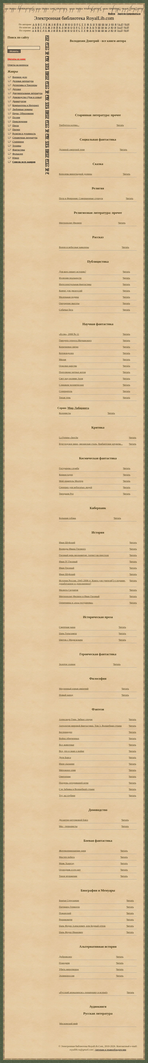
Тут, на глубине (67, 795)
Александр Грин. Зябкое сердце (75, 719)
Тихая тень (65, 397)
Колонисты (65, 413)
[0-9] (126, 24)
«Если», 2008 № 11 (69, 334)
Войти (111, 13)
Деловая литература (23, 81)
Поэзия (16, 117)
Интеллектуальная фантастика (75, 284)
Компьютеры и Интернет (25, 105)
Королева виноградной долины (75, 173)
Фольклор (17, 153)
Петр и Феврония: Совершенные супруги (81, 198)
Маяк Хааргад (66, 863)
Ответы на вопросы (18, 64)
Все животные (66, 744)
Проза (15, 125)
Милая (62, 359)
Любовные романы (22, 109)
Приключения (19, 121)
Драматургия (19, 101)
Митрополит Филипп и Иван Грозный (79, 596)
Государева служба (69, 468)
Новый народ (66, 694)
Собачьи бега (66, 309)
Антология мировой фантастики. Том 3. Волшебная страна (90, 725)
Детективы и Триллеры (24, 85)
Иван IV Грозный (68, 561)
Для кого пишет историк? (72, 271)
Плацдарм (64, 962)
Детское (16, 89)
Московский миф (68, 1023)
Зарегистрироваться (128, 13)
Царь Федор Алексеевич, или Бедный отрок (82, 925)
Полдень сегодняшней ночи (73, 782)
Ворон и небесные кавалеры (74, 247)
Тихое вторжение (68, 876)
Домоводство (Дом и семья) (27, 97)
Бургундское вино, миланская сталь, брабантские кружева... (91, 443)
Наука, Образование (23, 113)
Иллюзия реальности (70, 277)
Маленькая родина (69, 297)
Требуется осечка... (69, 125)
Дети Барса (65, 757)
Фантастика (18, 149)
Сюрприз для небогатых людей (75, 487)
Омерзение (65, 776)
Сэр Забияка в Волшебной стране (77, 789)
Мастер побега (67, 857)
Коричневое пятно (68, 346)
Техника (16, 145)
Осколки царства (68, 365)
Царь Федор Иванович (71, 932)
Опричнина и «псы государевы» (76, 602)
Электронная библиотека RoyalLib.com (74, 18)
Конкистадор (66, 474)
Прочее (16, 129)
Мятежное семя (67, 770)
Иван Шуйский (67, 542)
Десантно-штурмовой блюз (73, 819)
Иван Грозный (66, 567)
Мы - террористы (68, 826)
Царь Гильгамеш (68, 633)
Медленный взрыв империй (73, 688)
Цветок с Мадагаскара (71, 639)
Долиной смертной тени (72, 149)
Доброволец (65, 956)
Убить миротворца (69, 969)
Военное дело (19, 77)
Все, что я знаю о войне (71, 751)
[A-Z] (120, 24)
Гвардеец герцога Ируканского (75, 340)
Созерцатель (65, 391)
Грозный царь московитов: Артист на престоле (84, 555)
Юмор (15, 157)
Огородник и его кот (70, 869)
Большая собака (67, 518)
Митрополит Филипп (70, 222)
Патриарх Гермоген (69, 906)
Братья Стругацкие (69, 900)
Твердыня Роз (66, 493)
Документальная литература (27, 93)
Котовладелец (66, 353)
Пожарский (65, 913)
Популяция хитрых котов (72, 372)
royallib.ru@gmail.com (81, 1049)
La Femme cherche (68, 437)
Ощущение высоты (69, 303)
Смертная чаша (67, 627)
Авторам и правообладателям (110, 1049)
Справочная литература (24, 137)
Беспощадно (65, 732)
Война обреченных (69, 738)
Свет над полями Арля (71, 378)
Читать (120, 125)
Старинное (18, 141)
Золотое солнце (67, 664)
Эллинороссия (66, 975)
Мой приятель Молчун (71, 480)
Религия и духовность (24, 133)
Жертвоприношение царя (72, 850)
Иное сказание (66, 763)
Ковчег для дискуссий (70, 290)
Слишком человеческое (71, 384)
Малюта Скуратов (68, 590)
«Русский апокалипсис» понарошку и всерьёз (83, 992)
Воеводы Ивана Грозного (72, 548)
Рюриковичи (65, 919)
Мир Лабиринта (78, 408)
